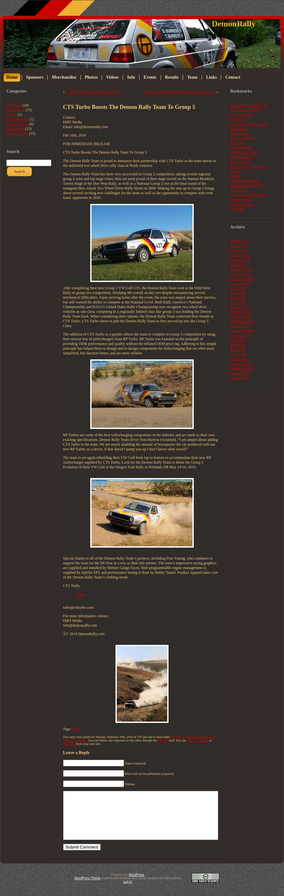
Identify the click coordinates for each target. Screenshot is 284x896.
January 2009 (240, 316)
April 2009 (238, 302)
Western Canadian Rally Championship (248, 197)
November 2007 (242, 368)
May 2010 (238, 264)
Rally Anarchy (241, 162)
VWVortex (238, 190)
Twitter (235, 176)
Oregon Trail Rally (244, 152)
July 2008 (237, 340)
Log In (127, 891)
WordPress (136, 884)
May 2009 (238, 298)
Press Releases (17, 119)
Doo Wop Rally (242, 114)
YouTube (237, 209)
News (76, 729)
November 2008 (242, 321)
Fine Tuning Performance (249, 124)
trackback (69, 744)
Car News (13, 105)
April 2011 (238, 246)
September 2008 (242, 331)
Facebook (237, 119)
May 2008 (238, 349)
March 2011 (239, 250)
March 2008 (239, 359)
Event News (15, 110)
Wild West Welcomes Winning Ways (93, 92)
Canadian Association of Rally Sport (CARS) (248, 107)
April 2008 (238, 354)
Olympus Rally (241, 147)
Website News (17, 133)
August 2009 (240, 283)
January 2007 (240, 378)
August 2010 (240, 260)
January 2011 (240, 255)
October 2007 (240, 373)
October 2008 (240, 326)
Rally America (241, 157)
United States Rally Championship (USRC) (247, 183)
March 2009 (239, 307)
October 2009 (240, 274)
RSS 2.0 (163, 740)
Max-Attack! (240, 133)
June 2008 (238, 345)
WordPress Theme (87, 887)
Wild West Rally (242, 204)
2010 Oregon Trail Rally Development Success (179, 92)
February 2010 (241, 269)
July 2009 (237, 288)
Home (80, 594)
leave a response (197, 740)
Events (11, 114)
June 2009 (238, 293)
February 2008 (241, 364)
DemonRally (234, 23)
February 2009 (241, 312)
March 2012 (239, 241)
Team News (15, 129)
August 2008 (240, 335)
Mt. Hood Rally (242, 138)
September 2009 (242, 279)
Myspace (237, 143)
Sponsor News (17, 124)
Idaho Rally (239, 129)
